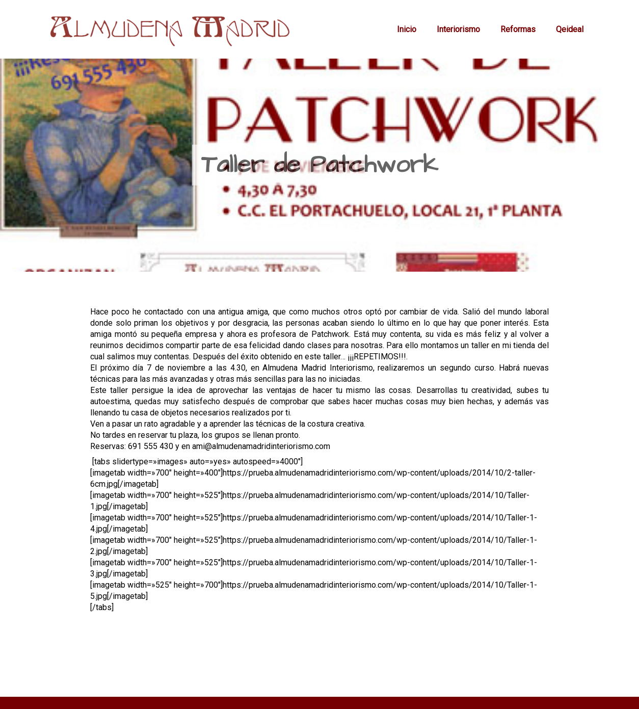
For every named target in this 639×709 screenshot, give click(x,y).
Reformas (518, 29)
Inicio (406, 29)
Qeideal (569, 29)
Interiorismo (458, 29)
